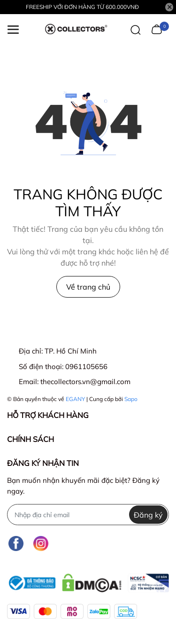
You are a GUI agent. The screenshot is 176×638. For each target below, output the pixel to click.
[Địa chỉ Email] (88, 514)
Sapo (131, 398)
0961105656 (86, 366)
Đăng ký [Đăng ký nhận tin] (148, 515)
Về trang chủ (88, 286)
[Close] (169, 7)
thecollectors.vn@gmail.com (85, 381)
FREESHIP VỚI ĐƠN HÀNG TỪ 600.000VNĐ (82, 6)
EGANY (75, 398)
